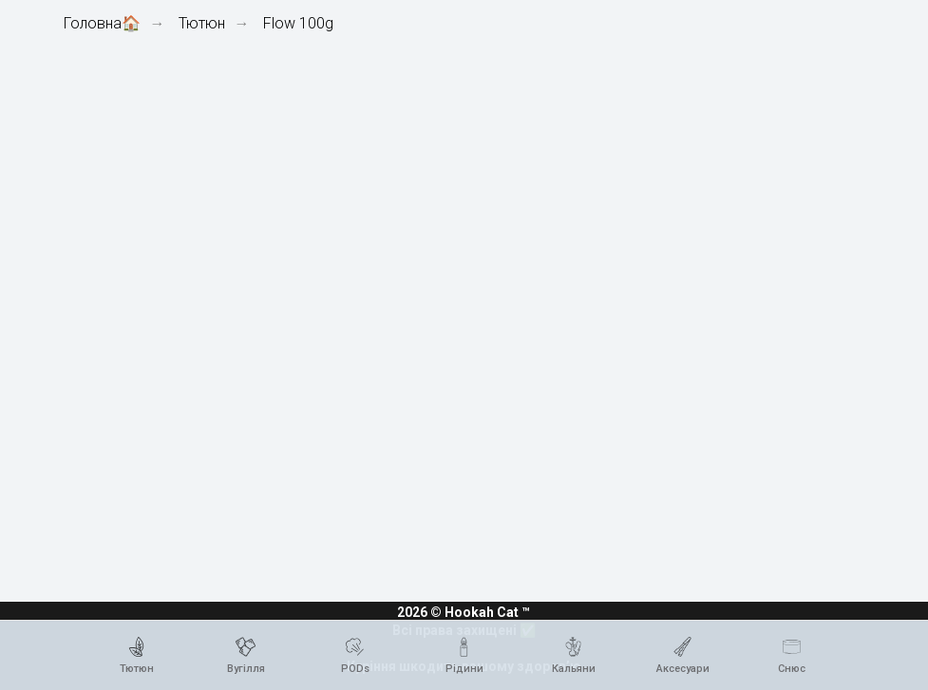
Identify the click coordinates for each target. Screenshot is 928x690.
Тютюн (202, 23)
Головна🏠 (102, 23)
